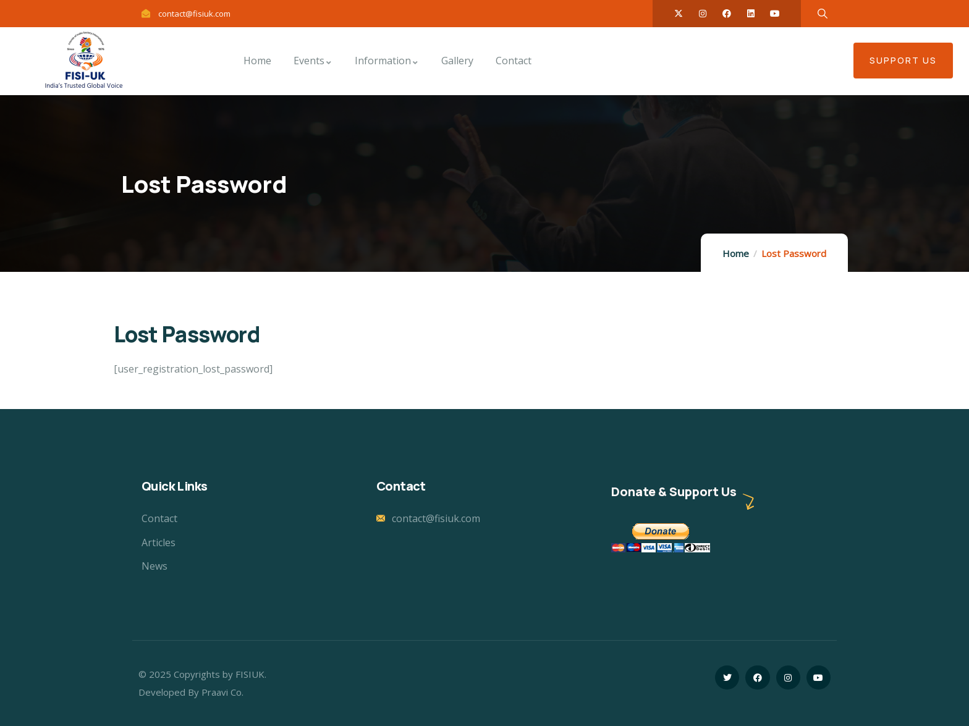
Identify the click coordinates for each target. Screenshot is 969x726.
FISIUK (249, 674)
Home (735, 253)
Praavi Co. (222, 692)
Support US (903, 60)
